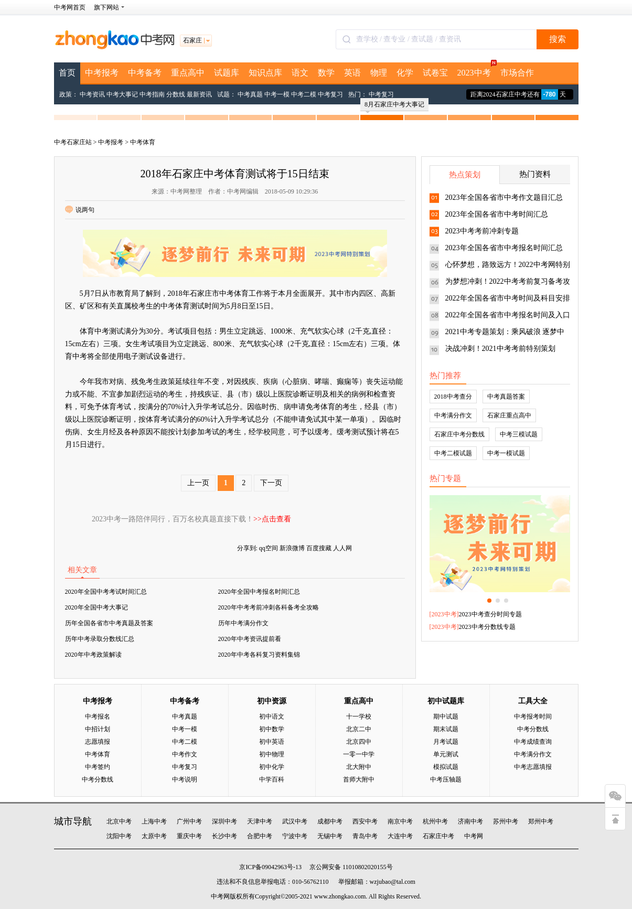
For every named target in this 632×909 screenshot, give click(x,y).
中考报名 (97, 716)
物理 (378, 72)
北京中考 (119, 821)
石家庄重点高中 (509, 415)
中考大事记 (122, 94)
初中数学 (271, 729)
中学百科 (271, 779)
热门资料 (535, 174)
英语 (352, 72)
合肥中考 (259, 836)
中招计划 (97, 729)
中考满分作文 (453, 415)
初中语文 (271, 716)
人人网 (342, 548)
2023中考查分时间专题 (490, 614)
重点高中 (188, 72)
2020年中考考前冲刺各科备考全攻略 (268, 607)
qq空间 (268, 548)
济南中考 (470, 821)
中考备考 (145, 72)
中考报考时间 (533, 716)
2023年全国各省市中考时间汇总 (496, 214)
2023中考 (476, 69)
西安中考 (365, 821)
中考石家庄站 (73, 142)
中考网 (473, 836)
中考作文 (184, 754)
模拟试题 (445, 767)
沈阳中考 (119, 836)
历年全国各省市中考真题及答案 (109, 623)
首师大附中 (358, 779)
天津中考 (259, 821)
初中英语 (271, 741)
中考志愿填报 (533, 767)
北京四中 (358, 741)
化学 (405, 72)
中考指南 (152, 94)
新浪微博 (292, 548)
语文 (300, 72)
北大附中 (358, 767)
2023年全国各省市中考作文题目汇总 (504, 197)
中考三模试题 (519, 434)
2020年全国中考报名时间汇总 (259, 591)
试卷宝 (435, 72)
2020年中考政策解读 (93, 654)
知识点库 (265, 72)
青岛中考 (365, 836)
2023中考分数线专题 (487, 626)
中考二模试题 (453, 453)
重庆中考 (189, 836)
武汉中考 (294, 821)
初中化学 (271, 767)
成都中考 (329, 821)
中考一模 (277, 94)
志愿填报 (97, 741)
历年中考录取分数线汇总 (99, 639)
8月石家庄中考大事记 (394, 106)
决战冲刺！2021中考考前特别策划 (500, 348)
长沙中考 (224, 836)
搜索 (557, 39)
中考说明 (184, 779)
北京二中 (358, 729)
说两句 (79, 209)
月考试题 (445, 741)
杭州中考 (435, 821)
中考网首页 (69, 7)
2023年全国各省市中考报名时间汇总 (504, 248)
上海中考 (154, 821)
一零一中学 (358, 754)
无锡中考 (329, 836)
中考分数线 (97, 779)
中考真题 (250, 94)
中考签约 (97, 767)
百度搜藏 (318, 548)
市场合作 (517, 72)
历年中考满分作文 (243, 623)
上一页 (198, 483)
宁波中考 (294, 836)
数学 (326, 72)
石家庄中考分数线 (459, 434)
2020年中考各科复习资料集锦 (259, 654)
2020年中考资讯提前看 (249, 639)
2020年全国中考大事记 (96, 607)
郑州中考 (540, 821)
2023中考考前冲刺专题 (482, 231)
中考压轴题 (446, 779)
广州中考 (189, 821)
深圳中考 (224, 821)
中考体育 (142, 142)
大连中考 (400, 836)
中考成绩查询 (533, 741)
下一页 (271, 483)
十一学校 (358, 716)
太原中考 (154, 836)
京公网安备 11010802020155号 (351, 867)
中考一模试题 (506, 453)
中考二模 (303, 94)
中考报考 (102, 72)
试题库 (226, 72)
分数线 (175, 94)
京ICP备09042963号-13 (270, 867)
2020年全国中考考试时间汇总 (106, 591)
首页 (67, 72)
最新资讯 (199, 94)
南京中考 (400, 821)
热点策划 (464, 174)
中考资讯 (92, 94)
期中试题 (445, 716)
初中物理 (271, 754)
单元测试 (445, 754)
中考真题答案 (506, 396)
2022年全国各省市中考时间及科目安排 (507, 298)
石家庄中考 (438, 836)
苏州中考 (505, 821)
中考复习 (330, 94)
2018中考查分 (453, 396)
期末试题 (445, 729)
